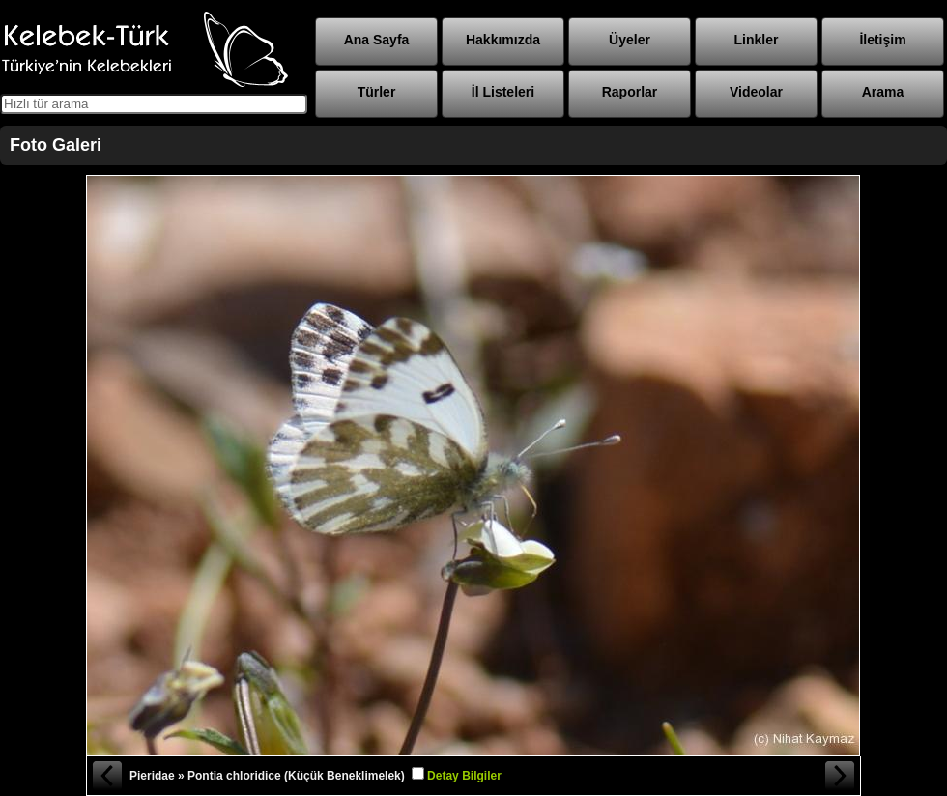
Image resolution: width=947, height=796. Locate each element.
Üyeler (629, 39)
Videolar (756, 92)
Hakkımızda (503, 39)
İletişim (882, 39)
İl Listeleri (503, 92)
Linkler (756, 39)
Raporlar (630, 92)
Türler (377, 92)
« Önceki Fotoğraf (106, 775)
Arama (883, 92)
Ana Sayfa (377, 39)
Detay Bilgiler (464, 775)
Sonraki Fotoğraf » (840, 775)
